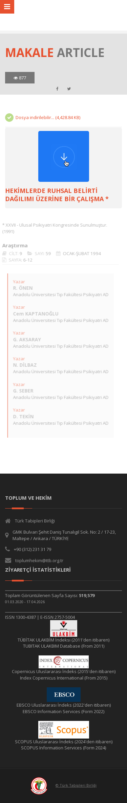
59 (46, 253)
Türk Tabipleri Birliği (35, 521)
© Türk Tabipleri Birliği (76, 785)
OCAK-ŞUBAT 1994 (80, 253)
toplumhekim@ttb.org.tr (39, 560)
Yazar (17, 282)
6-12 (26, 260)
